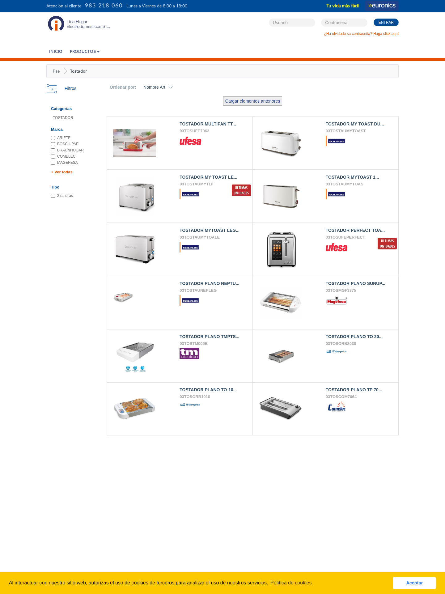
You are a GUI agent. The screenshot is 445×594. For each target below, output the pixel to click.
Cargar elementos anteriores (252, 101)
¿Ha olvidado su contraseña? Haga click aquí (361, 34)
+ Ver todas (62, 172)
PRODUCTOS (85, 52)
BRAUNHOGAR (67, 150)
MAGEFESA (64, 162)
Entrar (386, 22)
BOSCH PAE (64, 144)
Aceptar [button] (414, 582)
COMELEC (63, 156)
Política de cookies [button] (291, 582)
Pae (56, 71)
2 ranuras (62, 195)
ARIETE (60, 138)
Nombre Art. (155, 87)
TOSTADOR (63, 118)
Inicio (56, 52)
